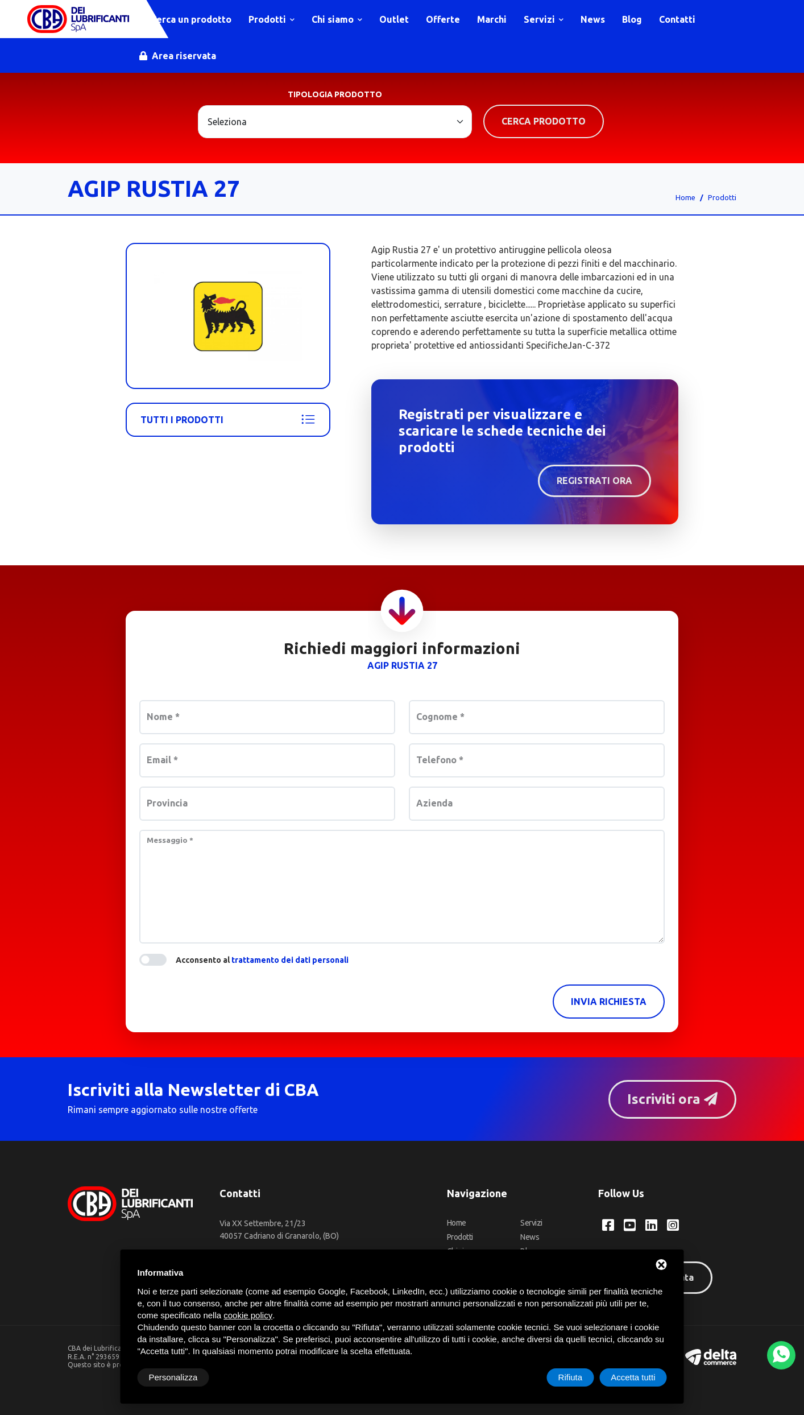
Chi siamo (337, 19)
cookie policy (247, 1315)
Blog (633, 19)
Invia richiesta (608, 1001)
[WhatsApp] (781, 1355)
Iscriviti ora (672, 1099)
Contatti (678, 19)
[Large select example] (335, 121)
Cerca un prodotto (186, 19)
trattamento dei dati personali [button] (290, 960)
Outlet (394, 19)
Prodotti (272, 19)
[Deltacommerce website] (710, 1356)
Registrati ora (594, 480)
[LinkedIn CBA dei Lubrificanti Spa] (651, 1225)
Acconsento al (262, 960)
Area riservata (178, 56)
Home (685, 197)
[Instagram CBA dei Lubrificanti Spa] (673, 1225)
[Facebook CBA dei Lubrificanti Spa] (608, 1225)
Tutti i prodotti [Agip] (228, 419)
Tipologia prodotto (335, 94)
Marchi (492, 19)
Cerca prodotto (544, 121)
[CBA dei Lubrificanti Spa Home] (78, 19)
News (593, 19)
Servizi (544, 19)
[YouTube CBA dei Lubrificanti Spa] (630, 1225)
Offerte (443, 19)
